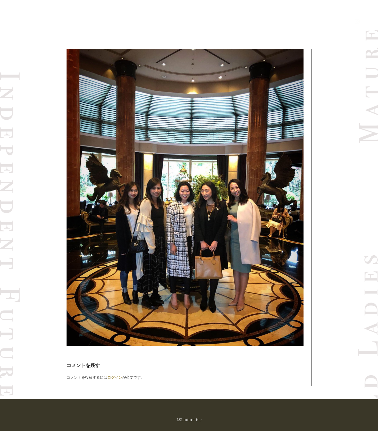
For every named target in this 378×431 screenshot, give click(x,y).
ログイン (114, 377)
